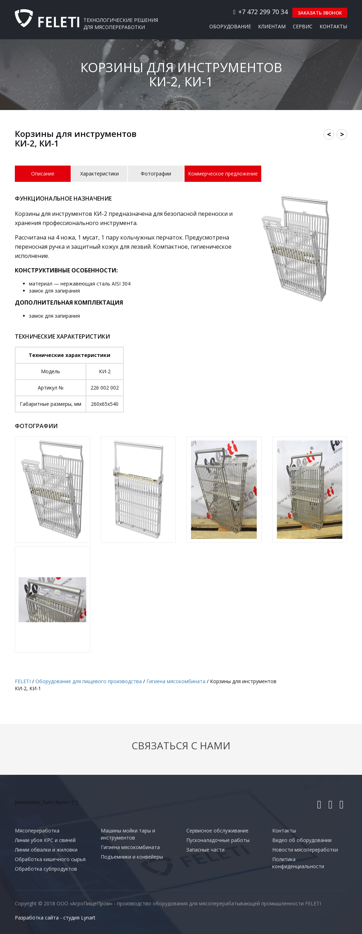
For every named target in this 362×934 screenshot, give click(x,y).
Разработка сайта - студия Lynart (55, 916)
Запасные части (205, 849)
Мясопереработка (37, 829)
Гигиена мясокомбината (130, 846)
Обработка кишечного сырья (50, 858)
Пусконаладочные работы (218, 839)
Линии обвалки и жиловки (46, 849)
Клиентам (272, 25)
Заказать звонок (318, 11)
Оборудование (230, 25)
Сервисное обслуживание (217, 829)
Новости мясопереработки (305, 849)
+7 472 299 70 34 (255, 11)
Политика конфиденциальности (298, 862)
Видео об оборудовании (302, 839)
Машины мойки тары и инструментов (128, 833)
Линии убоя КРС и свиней (45, 839)
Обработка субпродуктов (46, 868)
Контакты (333, 25)
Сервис (303, 25)
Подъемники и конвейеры (132, 856)
